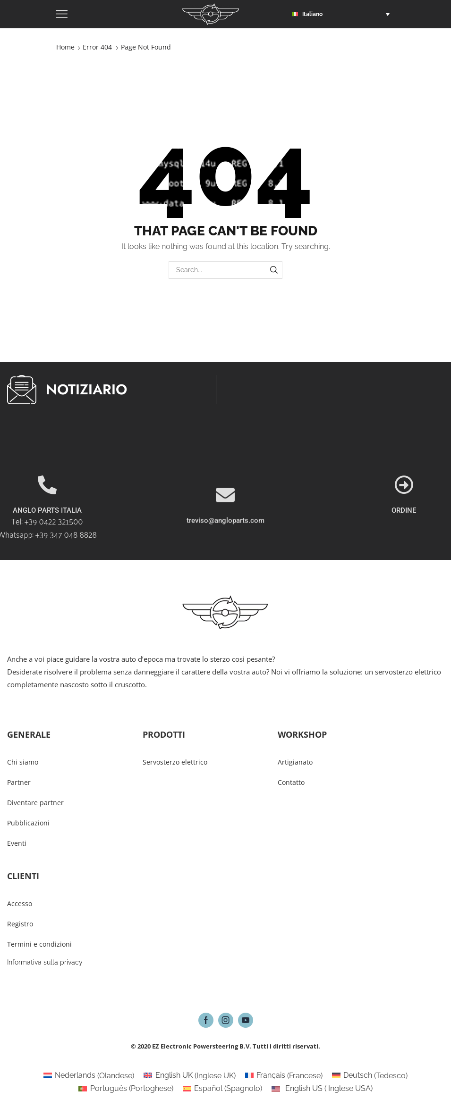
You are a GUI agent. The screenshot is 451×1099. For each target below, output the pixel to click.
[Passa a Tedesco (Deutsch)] (369, 1075)
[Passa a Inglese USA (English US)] (322, 1088)
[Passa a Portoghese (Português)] (126, 1088)
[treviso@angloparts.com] (225, 526)
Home (65, 46)
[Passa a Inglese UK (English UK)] (189, 1075)
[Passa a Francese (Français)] (283, 1075)
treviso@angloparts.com (225, 552)
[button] (343, 14)
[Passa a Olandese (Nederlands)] (89, 1075)
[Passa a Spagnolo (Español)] (222, 1088)
